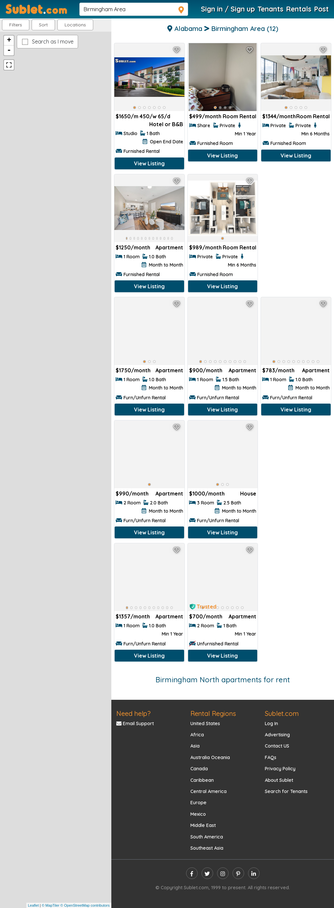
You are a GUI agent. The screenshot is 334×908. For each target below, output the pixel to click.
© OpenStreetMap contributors (84, 905)
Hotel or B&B (166, 124)
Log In (271, 723)
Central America (208, 791)
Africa (197, 735)
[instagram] (223, 873)
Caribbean (202, 780)
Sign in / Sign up (228, 9)
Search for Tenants (286, 791)
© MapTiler (51, 905)
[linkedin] (254, 873)
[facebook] (192, 873)
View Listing (149, 163)
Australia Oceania (210, 757)
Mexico (198, 814)
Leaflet (33, 905)
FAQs (270, 757)
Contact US (277, 746)
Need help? (133, 713)
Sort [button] (43, 25)
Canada (199, 769)
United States (205, 723)
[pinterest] (238, 873)
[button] (75, 24)
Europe (198, 803)
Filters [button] (15, 25)
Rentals (298, 9)
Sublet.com (282, 713)
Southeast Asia (206, 848)
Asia (195, 746)
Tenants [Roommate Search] (270, 9)
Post (321, 9)
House (248, 493)
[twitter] (207, 873)
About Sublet (279, 780)
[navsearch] (133, 9)
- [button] (9, 50)
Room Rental (239, 116)
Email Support (135, 723)
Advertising (277, 735)
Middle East (203, 825)
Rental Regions (213, 713)
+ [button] (9, 40)
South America (206, 837)
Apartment (169, 247)
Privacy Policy (280, 769)
